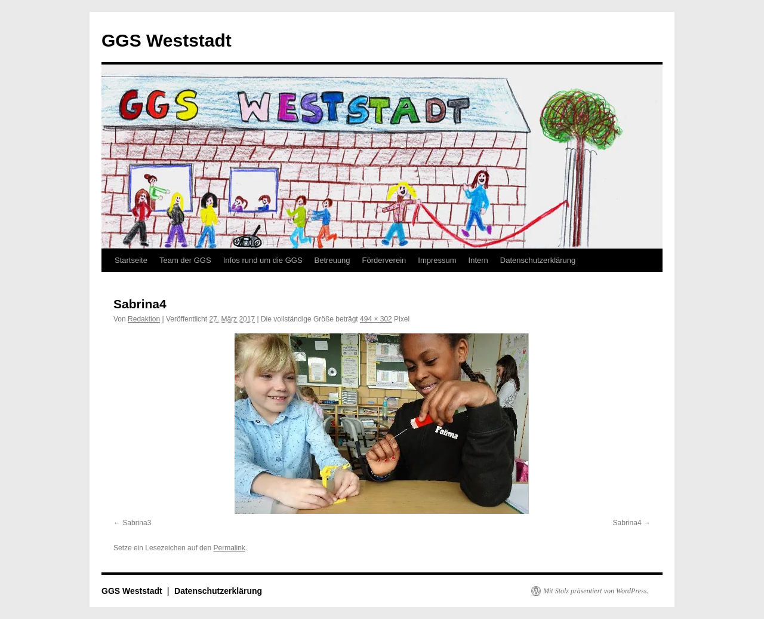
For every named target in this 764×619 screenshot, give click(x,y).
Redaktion (144, 319)
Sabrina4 (627, 523)
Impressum (437, 260)
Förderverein (384, 260)
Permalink (229, 548)
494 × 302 (376, 319)
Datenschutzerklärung (537, 260)
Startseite (131, 260)
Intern (478, 260)
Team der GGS (185, 260)
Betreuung (332, 260)
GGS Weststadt (166, 40)
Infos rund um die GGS (263, 260)
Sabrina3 (136, 523)
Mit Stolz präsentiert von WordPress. (595, 591)
